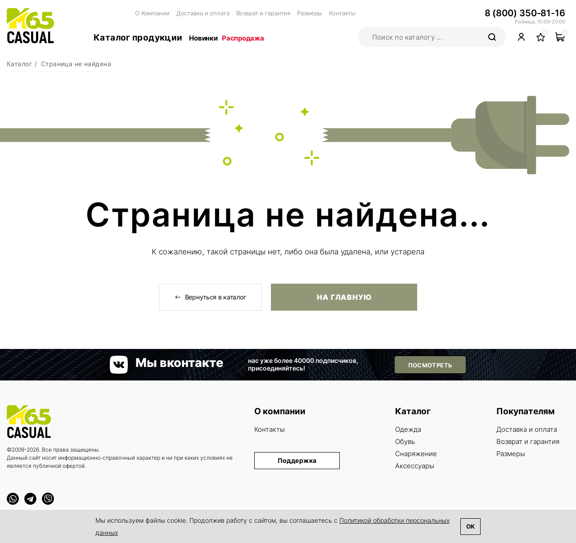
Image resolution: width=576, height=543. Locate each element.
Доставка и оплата (203, 13)
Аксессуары (414, 466)
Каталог (413, 411)
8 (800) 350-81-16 (525, 13)
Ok (470, 526)
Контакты (342, 13)
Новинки (203, 38)
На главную (344, 297)
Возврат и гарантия (263, 13)
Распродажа (243, 38)
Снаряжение (416, 453)
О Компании (152, 13)
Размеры (309, 13)
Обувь (405, 441)
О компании (280, 411)
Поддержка (297, 460)
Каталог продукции (138, 37)
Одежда (408, 429)
